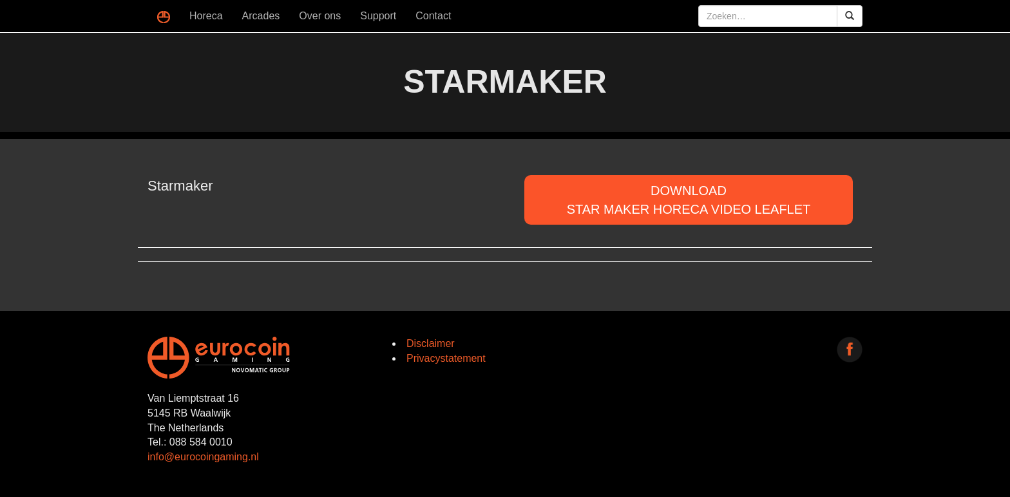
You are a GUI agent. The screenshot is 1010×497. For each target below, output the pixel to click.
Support (378, 15)
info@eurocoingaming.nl (203, 456)
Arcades (261, 15)
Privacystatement (446, 358)
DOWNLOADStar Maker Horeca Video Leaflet (689, 199)
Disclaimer (430, 343)
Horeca (206, 15)
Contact (433, 15)
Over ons (320, 15)
